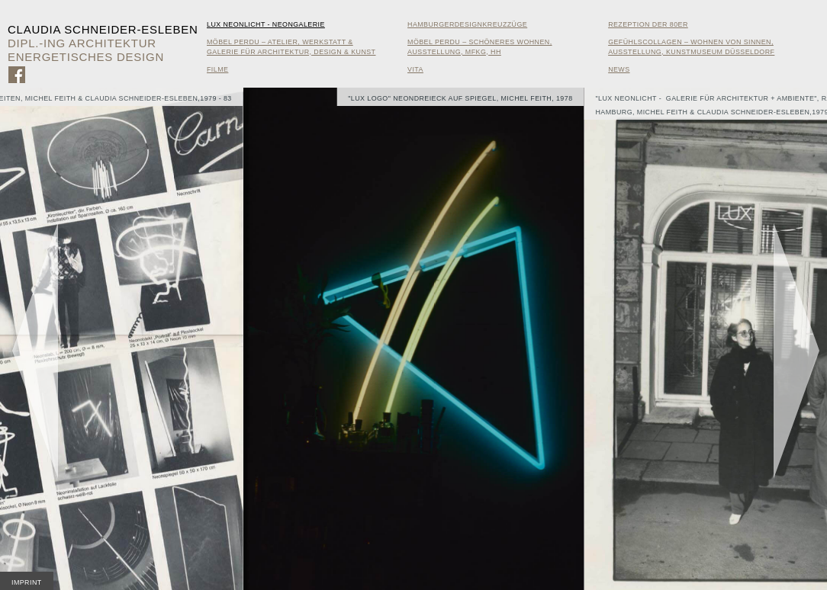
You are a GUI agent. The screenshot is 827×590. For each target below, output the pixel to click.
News (618, 69)
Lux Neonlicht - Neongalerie (266, 24)
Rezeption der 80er (648, 24)
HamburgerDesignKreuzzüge (467, 24)
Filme (217, 69)
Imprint (26, 582)
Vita (415, 69)
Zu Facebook (16, 74)
